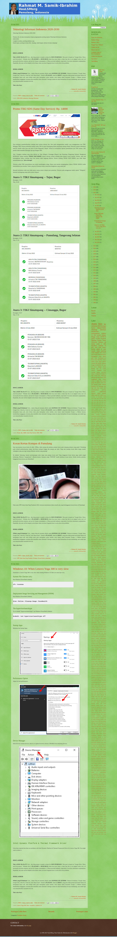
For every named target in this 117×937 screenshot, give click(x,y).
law (95, 726)
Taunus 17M (97, 608)
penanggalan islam (95, 756)
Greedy (98, 474)
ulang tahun (96, 819)
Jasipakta (97, 500)
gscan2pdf (104, 689)
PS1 (92, 557)
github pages (100, 684)
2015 (94, 262)
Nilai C (104, 546)
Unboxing (100, 617)
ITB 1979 (101, 486)
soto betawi (93, 797)
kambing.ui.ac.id (102, 358)
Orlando (93, 550)
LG (100, 368)
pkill (92, 759)
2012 (94, 270)
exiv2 (95, 673)
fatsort (101, 673)
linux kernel (100, 388)
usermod (104, 821)
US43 (96, 615)
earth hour (99, 668)
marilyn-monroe (99, 738)
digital (92, 664)
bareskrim (93, 634)
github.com (103, 685)
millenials (99, 742)
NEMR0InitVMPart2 (95, 543)
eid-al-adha (103, 668)
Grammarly (93, 474)
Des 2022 (97, 194)
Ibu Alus (103, 488)
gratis (97, 689)
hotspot (104, 698)
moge (105, 742)
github (98, 349)
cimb (92, 650)
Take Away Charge (101, 70)
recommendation (94, 774)
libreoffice (100, 359)
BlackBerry (94, 345)
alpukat (92, 631)
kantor (92, 712)
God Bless (93, 470)
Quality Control (97, 569)
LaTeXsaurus (103, 516)
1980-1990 (96, 400)
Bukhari (93, 435)
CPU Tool (101, 439)
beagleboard (94, 379)
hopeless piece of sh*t (96, 698)
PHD (98, 553)
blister (100, 640)
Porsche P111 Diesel (99, 566)
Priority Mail (103, 567)
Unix (103, 617)
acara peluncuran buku (100, 629)
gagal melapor (100, 678)
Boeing (92, 433)
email (92, 670)
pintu (103, 758)
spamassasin (99, 797)
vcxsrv (101, 825)
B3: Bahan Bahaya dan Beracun (98, 419)
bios (92, 640)
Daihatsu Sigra (97, 448)
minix (102, 742)
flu (95, 677)
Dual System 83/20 (102, 451)
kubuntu (104, 384)
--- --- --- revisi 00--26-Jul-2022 (77, 91)
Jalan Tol (102, 499)
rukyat (104, 779)
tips (105, 324)
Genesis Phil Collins (101, 469)
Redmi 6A (99, 573)
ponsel (98, 393)
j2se (96, 707)
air (105, 629)
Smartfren (104, 592)
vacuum (104, 823)
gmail (104, 381)
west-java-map (100, 828)
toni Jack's (104, 812)
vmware (93, 826)
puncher (95, 768)
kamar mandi (94, 710)
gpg (105, 687)
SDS (38, 433)
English (92, 460)
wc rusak (93, 828)
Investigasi (101, 493)
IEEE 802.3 (93, 485)
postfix (99, 763)
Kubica (96, 513)
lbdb (97, 726)
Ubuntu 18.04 (94, 617)
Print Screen (97, 567)
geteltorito (104, 682)
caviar (92, 647)
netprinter (100, 745)
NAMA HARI (103, 541)
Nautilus (100, 544)
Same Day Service (31, 433)
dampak (100, 656)
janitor (102, 382)
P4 (97, 550)
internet (99, 335)
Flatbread (98, 465)
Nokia (92, 548)
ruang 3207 (97, 395)
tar (91, 804)
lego (105, 386)
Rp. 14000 (23, 433)
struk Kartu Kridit (102, 800)
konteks (101, 719)
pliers (100, 759)
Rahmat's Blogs (95, 40)
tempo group (98, 361)
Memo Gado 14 (95, 50)
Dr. (92, 451)
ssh (92, 798)
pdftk (96, 754)
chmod (104, 648)
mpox (103, 744)
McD (92, 354)
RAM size (93, 571)
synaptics (104, 802)
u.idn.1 (97, 816)
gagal (96, 678)
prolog (96, 767)
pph (92, 765)
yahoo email (100, 834)
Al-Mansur (104, 414)
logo (105, 730)
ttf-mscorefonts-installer (101, 814)
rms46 (98, 344)
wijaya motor (94, 830)
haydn (100, 692)
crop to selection (95, 654)
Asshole (93, 363)
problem (93, 767)
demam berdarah (99, 663)
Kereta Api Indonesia (101, 509)
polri (105, 761)
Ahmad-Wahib (101, 328)
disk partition (103, 664)
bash (96, 377)
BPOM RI (100, 421)
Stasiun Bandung (95, 597)
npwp (98, 747)
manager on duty (102, 737)
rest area (95, 777)
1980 (92, 400)
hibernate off (103, 694)
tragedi (92, 814)
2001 (94, 297)
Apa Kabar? (94, 59)
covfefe (104, 652)
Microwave (103, 536)
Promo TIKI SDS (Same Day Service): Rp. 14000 (40, 108)
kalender (104, 708)
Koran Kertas (41, 558)
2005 (94, 289)
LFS (97, 368)
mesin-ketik (93, 742)
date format (98, 657)
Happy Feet (93, 477)
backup (104, 354)
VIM (92, 620)
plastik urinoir (96, 759)
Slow (28, 906)
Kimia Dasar (99, 511)
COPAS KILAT (95, 47)
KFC (92, 347)
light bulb (93, 388)
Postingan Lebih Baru (18, 912)
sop (100, 795)
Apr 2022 (97, 237)
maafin (100, 733)
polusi (92, 763)
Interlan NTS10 (94, 493)
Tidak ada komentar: (39, 95)
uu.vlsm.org (93, 823)
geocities (99, 682)
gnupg (92, 382)
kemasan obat (99, 714)
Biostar (92, 432)
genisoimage (95, 682)
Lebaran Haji (99, 520)
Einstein (102, 455)
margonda (93, 738)
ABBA (96, 409)
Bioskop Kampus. (102, 430)
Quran (102, 569)
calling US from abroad (101, 645)
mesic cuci (103, 740)
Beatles (99, 363)
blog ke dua (94, 641)
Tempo (104, 340)
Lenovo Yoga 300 (21, 906)
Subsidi (100, 597)
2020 (94, 248)
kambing (100, 710)
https (95, 700)
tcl (94, 804)
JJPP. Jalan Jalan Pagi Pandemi (25, 558)
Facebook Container (101, 460)
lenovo (100, 728)
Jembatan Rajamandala (96, 502)
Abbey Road (94, 412)
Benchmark (97, 428)
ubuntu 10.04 (103, 816)
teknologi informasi (33, 98)
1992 (95, 402)
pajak (101, 751)
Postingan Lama (82, 912)
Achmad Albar (103, 412)
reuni (98, 777)
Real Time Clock (102, 571)
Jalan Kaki (98, 499)
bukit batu (104, 643)
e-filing (101, 666)
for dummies (99, 677)
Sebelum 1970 (100, 587)
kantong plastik (97, 384)
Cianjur (96, 444)
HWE (99, 476)
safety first (93, 781)
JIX (105, 493)
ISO (103, 485)
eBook (92, 668)
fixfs (105, 675)
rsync (101, 779)
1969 (98, 398)
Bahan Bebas (99, 423)
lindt (97, 730)
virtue (105, 825)
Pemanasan (98, 560)
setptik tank (101, 788)
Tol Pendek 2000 (99, 611)
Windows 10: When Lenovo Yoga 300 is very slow (41, 568)
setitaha (97, 788)
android (93, 377)
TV (92, 606)
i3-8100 (102, 700)
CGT (105, 437)
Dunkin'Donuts (94, 453)
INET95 (98, 485)
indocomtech (103, 701)
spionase (104, 797)
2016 (94, 259)
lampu (95, 724)
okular (97, 749)
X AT (100, 627)
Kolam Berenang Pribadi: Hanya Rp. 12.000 (101, 111)
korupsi (92, 721)
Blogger (75, 933)
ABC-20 (101, 409)
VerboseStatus (103, 620)
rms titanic (97, 779)
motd (92, 744)
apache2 (101, 631)
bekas (94, 636)
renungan (104, 775)
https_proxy (98, 700)
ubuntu (94, 324)
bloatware (104, 640)
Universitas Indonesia (97, 342)
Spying (95, 596)
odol (102, 747)
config (97, 652)
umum (97, 337)
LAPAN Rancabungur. (96, 515)
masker (104, 738)
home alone (103, 696)
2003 (94, 294)
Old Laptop (103, 548)
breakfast (93, 643)
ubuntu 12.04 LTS (95, 818)
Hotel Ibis (93, 481)
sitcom (92, 791)
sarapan (102, 782)
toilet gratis (97, 811)
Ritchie (104, 576)
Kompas (35, 558)
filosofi (96, 675)
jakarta (98, 382)
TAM (92, 604)
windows (97, 352)
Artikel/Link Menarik (96, 56)
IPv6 (101, 485)
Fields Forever (94, 463)
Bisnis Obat (98, 432)
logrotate (93, 731)
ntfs (100, 747)
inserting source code (96, 703)
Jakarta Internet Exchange (97, 497)
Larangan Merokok (95, 518)
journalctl (96, 708)
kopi (105, 719)
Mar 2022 (97, 239)
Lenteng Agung (95, 372)
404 (94, 407)
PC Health (103, 550)
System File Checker (101, 603)
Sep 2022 (97, 200)
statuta (104, 798)
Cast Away (103, 442)
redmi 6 (100, 774)
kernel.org (99, 715)
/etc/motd (93, 396)
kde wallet (99, 712)
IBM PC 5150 (103, 483)
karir (95, 712)
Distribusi (97, 449)
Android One (99, 416)
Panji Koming (97, 557)
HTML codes (94, 476)
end (92, 671)
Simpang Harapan (95, 590)
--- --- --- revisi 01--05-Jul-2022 (77, 899)
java (102, 707)
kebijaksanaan (94, 331)
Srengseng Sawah (102, 596)
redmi (92, 395)
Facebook (103, 338)
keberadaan (103, 712)
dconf (103, 657)
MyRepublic (93, 541)
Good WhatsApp (97, 472)
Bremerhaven (103, 433)
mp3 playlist (99, 744)
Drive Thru (95, 451)
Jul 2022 (97, 205)
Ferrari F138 (103, 462)
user (100, 821)
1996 (94, 300)
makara (104, 735)
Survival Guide (99, 599)
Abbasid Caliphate (102, 410)
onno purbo (103, 749)
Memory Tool (98, 532)
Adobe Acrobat (95, 414)
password (102, 752)
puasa (92, 768)
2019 (94, 251)
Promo (18, 433)
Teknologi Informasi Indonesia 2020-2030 (36, 29)
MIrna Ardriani (99, 527)
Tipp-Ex (93, 611)
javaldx (104, 707)
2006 (94, 286)
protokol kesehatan (102, 767)
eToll (95, 668)
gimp (96, 684)
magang (104, 733)
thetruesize (101, 807)
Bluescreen (103, 432)
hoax (99, 696)
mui (96, 745)
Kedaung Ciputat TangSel (96, 507)
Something (93, 594)
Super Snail (93, 599)
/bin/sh (104, 395)
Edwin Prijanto (97, 455)
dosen (101, 381)
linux (100, 324)
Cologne (100, 444)
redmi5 (97, 775)
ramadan (104, 393)
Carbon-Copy (97, 442)
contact (104, 379)
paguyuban (97, 751)
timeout (92, 809)
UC (103, 613)
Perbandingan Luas (101, 562)
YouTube (104, 627)
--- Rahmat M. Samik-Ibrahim (78, 89)
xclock (92, 834)
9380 (101, 407)
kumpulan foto (94, 386)
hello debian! (97, 694)
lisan (99, 730)
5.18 (96, 407)
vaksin (92, 825)
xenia (101, 395)
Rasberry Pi (99, 374)
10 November (99, 396)
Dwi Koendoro (101, 453)
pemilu (93, 338)
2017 (94, 256)
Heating (96, 479)
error (100, 671)
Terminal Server (102, 610)
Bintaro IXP (94, 430)
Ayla (105, 418)
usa (96, 821)
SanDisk (96, 585)
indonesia (25, 98)
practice (101, 765)
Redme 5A (93, 573)
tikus (105, 807)
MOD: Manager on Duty (97, 139)
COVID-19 (103, 337)
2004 (94, 291)
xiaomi (96, 834)
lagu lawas (96, 723)
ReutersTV (100, 576)
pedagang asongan (102, 754)
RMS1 (97, 571)
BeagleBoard (94, 87)
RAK (105, 569)
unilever (104, 361)
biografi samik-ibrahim (101, 638)
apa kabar (97, 631)
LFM (105, 515)
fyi (93, 678)
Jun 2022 (97, 231)
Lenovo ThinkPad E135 (98, 370)
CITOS (92, 439)
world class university (98, 832)
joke (105, 382)
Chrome (93, 444)
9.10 (99, 407)
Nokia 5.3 (93, 374)
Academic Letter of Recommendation (96, 53)
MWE (92, 529)
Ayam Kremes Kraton (98, 418)
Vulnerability (94, 622)
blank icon (96, 640)
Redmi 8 (104, 374)
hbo (103, 692)
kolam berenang (96, 719)
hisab (96, 696)
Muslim (104, 539)
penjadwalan (103, 756)
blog (100, 379)
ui (101, 344)
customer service (94, 656)
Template (93, 315)
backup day (100, 633)
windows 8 (99, 830)
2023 (94, 189)
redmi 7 (104, 774)
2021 (94, 246)
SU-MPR (99, 583)
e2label (104, 666)
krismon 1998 (97, 721)
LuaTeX (96, 525)
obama (104, 359)
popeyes (96, 763)
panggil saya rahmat (95, 752)
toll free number (97, 812)
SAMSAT (93, 580)
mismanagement (95, 333)
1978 (105, 398)
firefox (100, 675)
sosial (92, 352)
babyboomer (93, 633)
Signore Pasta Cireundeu (100, 589)
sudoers (92, 802)
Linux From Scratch (98, 523)
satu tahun (102, 784)
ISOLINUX (96, 486)
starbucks (95, 798)
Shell (92, 589)
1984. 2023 (101, 400)
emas (95, 670)
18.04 (92, 398)
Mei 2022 (97, 234)
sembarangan (98, 786)
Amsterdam (93, 416)
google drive (101, 687)
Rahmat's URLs (95, 42)
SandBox (93, 313)
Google (93, 365)
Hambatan (104, 476)
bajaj (105, 633)
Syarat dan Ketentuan (96, 37)
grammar (93, 689)
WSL (92, 624)
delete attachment (99, 661)
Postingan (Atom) (21, 916)
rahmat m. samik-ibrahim (98, 772)
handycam (101, 691)
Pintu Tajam (96, 564)
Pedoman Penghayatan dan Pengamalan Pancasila (98, 559)
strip (92, 800)
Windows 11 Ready (98, 624)
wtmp (105, 832)
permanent (93, 758)
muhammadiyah (95, 389)
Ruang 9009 (100, 578)
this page (29, 926)
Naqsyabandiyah (94, 544)
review (101, 777)
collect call (93, 652)
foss (103, 677)
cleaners (99, 650)
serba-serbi (104, 786)
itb (101, 349)
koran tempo (94, 359)
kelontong (93, 714)
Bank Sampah (98, 426)
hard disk (96, 692)
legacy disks (101, 726)
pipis (105, 758)
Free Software (102, 467)
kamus (104, 710)
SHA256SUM (103, 581)
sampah (104, 781)
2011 (94, 273)
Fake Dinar (93, 462)
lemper (96, 728)
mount (95, 744)
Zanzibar (93, 629)
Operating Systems (96, 340)
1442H (104, 396)
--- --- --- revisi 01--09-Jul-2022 (77, 551)
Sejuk (105, 587)
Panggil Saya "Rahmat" (97, 45)
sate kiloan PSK (96, 784)
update (92, 821)
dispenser (93, 666)
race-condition (103, 770)
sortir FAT (103, 795)
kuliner (93, 344)
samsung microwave (95, 782)
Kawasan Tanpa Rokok (100, 506)
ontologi (93, 751)
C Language (98, 435)
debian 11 (93, 381)
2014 (94, 264)
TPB (105, 604)
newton (104, 745)
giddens (92, 684)
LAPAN (104, 513)
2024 (94, 187)
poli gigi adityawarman (96, 761)
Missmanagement (102, 537)
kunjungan (101, 386)
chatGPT (97, 648)
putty (95, 770)
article (104, 631)
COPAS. (96, 439)
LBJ (102, 515)
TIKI (41, 433)
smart (105, 791)
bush (95, 645)
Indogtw (100, 367)
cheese (101, 648)
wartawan (97, 826)
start (98, 798)
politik (102, 761)
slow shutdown (100, 791)
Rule (105, 578)
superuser (100, 802)
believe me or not (99, 636)
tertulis (102, 804)
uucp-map (99, 823)
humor (93, 328)
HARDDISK (98, 365)
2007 (94, 283)
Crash (98, 446)
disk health (97, 664)
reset (92, 777)
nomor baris (93, 747)
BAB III (93, 421)
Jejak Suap (103, 500)
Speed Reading (99, 594)
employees (104, 670)
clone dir (104, 650)
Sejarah (95, 354)
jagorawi (99, 707)
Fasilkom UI (102, 345)
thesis (96, 807)
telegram (97, 804)
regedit (100, 775)
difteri (104, 663)
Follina (102, 465)
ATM (105, 409)
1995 (94, 302)
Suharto (104, 597)
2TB (105, 405)
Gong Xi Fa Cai (99, 470)
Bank (102, 425)
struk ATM (96, 800)
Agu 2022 (97, 203)
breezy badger (98, 643)
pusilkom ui (100, 768)
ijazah (98, 701)
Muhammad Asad (96, 539)
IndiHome (100, 492)
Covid (95, 446)
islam (96, 358)
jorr (92, 384)
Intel (105, 492)
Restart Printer (94, 576)
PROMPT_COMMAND (101, 555)
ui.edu (92, 819)
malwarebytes (94, 737)
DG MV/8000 (103, 446)
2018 (94, 254)
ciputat (95, 650)
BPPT (105, 421)
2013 (94, 267)
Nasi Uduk (98, 347)
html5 (92, 700)
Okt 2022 (97, 197)
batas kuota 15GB (102, 377)
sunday (96, 802)
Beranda (51, 912)
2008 (94, 281)
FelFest (98, 462)
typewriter (93, 816)
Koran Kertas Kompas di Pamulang (32, 443)
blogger (98, 641)
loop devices (99, 731)
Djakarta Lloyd (103, 449)
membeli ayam (98, 740)
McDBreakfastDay (95, 530)
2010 (94, 275)
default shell (100, 659)
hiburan (92, 696)
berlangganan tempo (96, 356)
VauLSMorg (94, 61)
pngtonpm (104, 759)
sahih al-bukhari (99, 781)
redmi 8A (93, 775)
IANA (96, 483)
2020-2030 (19, 98)
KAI (96, 504)
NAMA (98, 541)
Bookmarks (97, 433)
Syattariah (93, 603)
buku (92, 645)
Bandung (97, 425)
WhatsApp (103, 375)
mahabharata (93, 735)
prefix (105, 765)
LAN (100, 513)
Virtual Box (97, 375)
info (95, 382)
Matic (105, 529)
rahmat (92, 361)
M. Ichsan (101, 525)
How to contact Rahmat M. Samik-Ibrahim (98, 152)
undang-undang (103, 819)
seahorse (94, 786)
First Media (103, 463)
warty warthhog (102, 826)
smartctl (93, 793)
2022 (94, 192)
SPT (96, 583)
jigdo (92, 708)
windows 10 (39, 906)
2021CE (102, 405)
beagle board (98, 634)
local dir (102, 730)
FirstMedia (93, 465)
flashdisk (93, 677)
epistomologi (95, 671)
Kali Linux (100, 504)
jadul (104, 349)
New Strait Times (98, 546)
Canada (98, 440)
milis (105, 388)
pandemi (104, 751)
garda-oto (96, 680)
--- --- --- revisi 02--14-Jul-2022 (77, 426)
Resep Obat (103, 574)
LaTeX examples (95, 516)
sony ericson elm (95, 795)
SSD (92, 375)
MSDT (104, 527)
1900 (95, 398)
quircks (98, 770)
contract (101, 652)
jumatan (100, 708)
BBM (97, 421)
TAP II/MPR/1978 (97, 604)
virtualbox (32, 906)
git (105, 342)
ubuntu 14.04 (103, 818)
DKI (92, 448)
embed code (98, 670)
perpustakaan (98, 758)
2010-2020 (96, 403)
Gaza (95, 469)
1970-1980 (101, 398)
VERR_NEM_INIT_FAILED (100, 618)
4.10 (92, 407)
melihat (92, 740)
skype (95, 791)
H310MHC (103, 474)
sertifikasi (93, 788)
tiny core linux (98, 809)
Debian (104, 352)
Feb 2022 (97, 242)
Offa (99, 548)
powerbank (103, 763)
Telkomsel (100, 354)
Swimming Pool (102, 601)
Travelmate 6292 (98, 613)
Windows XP (97, 626)
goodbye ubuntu (94, 687)
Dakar (101, 448)
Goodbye (104, 472)
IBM (99, 483)
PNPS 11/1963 (103, 553)
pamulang (47, 558)
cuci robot (103, 654)
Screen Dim (93, 587)
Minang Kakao (94, 537)
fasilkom (98, 673)
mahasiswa (100, 735)
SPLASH (93, 583)
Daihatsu (104, 363)
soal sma (104, 793)
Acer (98, 412)
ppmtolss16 (96, 765)
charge (92, 648)
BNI (96, 363)
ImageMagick (94, 490)
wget (105, 828)
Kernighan (93, 511)
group (100, 689)
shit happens (97, 790)
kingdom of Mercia (100, 717)
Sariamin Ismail (102, 585)
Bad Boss (93, 423)
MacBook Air (98, 529)
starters (101, 798)
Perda (92, 564)
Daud (94, 449)
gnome (104, 356)
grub (92, 358)
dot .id (98, 666)
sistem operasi (103, 790)
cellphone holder (97, 647)
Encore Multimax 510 (100, 458)
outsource (93, 393)
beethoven (104, 634)
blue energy (103, 641)
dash (103, 656)
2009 (94, 278)
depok (98, 381)
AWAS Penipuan (94, 410)
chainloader (103, 647)
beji (92, 636)
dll (96, 666)
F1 (95, 460)
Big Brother (103, 428)
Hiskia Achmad (102, 479)
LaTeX (104, 368)
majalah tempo (95, 351)
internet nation (99, 705)
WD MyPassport (102, 622)
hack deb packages (95, 691)
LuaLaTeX (103, 372)
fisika (103, 675)
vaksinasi (97, 825)
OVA (96, 548)
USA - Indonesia (102, 615)
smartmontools (98, 793)
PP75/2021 (93, 555)
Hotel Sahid (99, 481)
